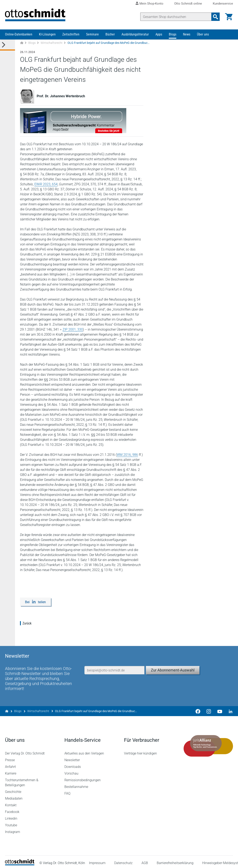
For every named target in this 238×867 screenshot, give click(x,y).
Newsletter (72, 757)
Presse (10, 757)
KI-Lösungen (47, 35)
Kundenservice (223, 3)
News (186, 35)
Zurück (27, 624)
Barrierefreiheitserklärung (175, 859)
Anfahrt (10, 763)
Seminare (92, 35)
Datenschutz (123, 859)
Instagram (12, 828)
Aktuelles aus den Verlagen (84, 750)
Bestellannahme (76, 783)
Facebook (12, 808)
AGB (145, 859)
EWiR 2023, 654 (46, 185)
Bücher (110, 35)
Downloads (73, 763)
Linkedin (11, 815)
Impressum (97, 859)
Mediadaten (14, 795)
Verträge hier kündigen (140, 750)
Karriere (10, 770)
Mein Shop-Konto (151, 3)
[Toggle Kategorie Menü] (7, 45)
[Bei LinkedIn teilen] (35, 602)
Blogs (172, 35)
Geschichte (13, 788)
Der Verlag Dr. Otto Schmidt (25, 750)
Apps (158, 35)
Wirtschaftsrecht (52, 43)
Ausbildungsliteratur (135, 35)
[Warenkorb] (229, 17)
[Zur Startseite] (21, 43)
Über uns (203, 35)
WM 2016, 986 (127, 455)
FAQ (68, 790)
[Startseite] (19, 861)
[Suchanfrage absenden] (215, 17)
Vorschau (72, 770)
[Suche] (176, 17)
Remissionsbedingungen (83, 777)
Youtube (11, 822)
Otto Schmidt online (188, 3)
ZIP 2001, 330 (73, 330)
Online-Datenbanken (18, 35)
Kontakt (10, 802)
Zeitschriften (70, 35)
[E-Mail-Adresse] (114, 666)
